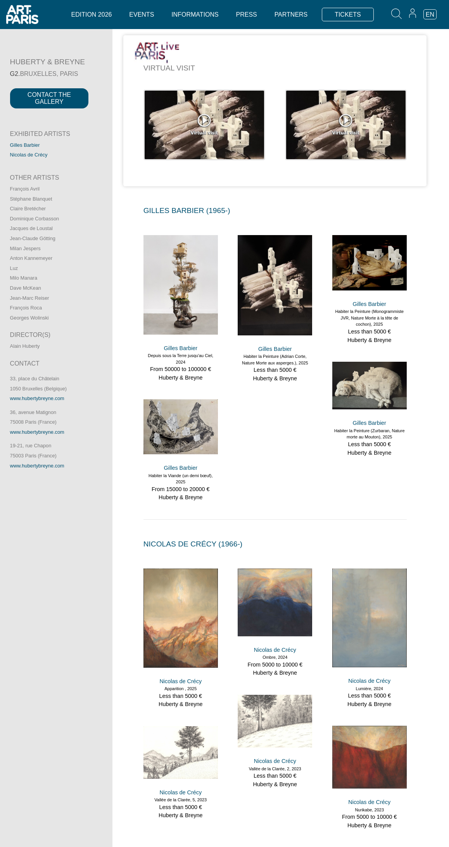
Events (141, 14)
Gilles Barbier (25, 145)
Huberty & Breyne (181, 378)
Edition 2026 (91, 14)
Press (246, 14)
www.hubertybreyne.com (37, 398)
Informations (194, 14)
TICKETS (348, 14)
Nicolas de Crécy (29, 155)
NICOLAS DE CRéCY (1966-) (193, 544)
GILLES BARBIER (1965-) (186, 210)
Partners (291, 14)
